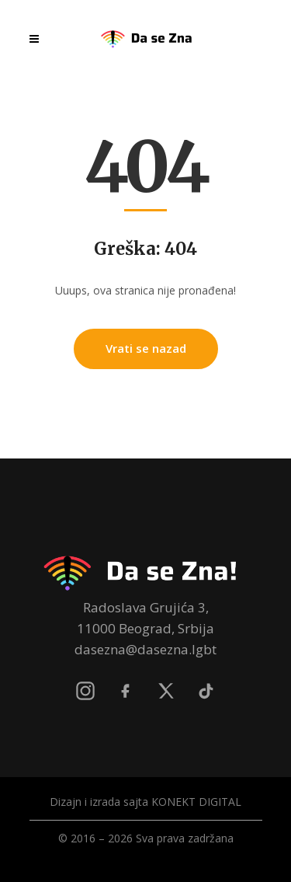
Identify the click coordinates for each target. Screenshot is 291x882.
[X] (166, 690)
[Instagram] (85, 690)
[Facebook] (125, 690)
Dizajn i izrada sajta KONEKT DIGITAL (145, 801)
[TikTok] (206, 690)
